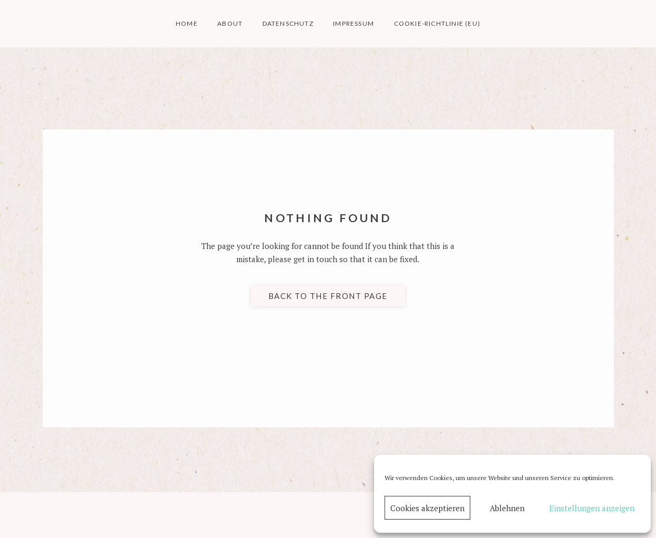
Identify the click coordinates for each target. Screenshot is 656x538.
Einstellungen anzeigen (591, 508)
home (187, 23)
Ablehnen (507, 508)
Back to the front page (328, 296)
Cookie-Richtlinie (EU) (437, 23)
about (230, 23)
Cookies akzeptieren (427, 508)
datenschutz (288, 23)
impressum (353, 23)
